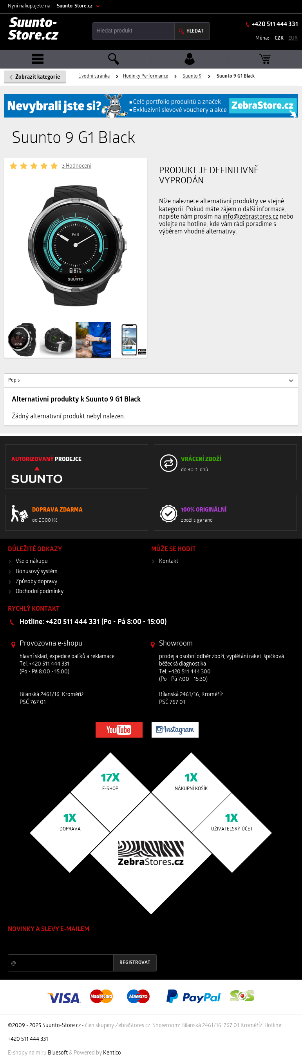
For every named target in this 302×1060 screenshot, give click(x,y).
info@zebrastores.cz (250, 217)
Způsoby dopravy (36, 582)
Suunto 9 (192, 76)
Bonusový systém (37, 572)
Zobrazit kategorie (37, 77)
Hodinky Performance (145, 76)
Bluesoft (58, 1053)
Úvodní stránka (94, 76)
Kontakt (168, 561)
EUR (293, 38)
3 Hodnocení (76, 166)
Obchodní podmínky (39, 592)
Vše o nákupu (32, 561)
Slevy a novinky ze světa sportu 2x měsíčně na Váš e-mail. (75, 944)
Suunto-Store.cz (74, 6)
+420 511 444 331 (274, 25)
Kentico (112, 1053)
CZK (279, 38)
